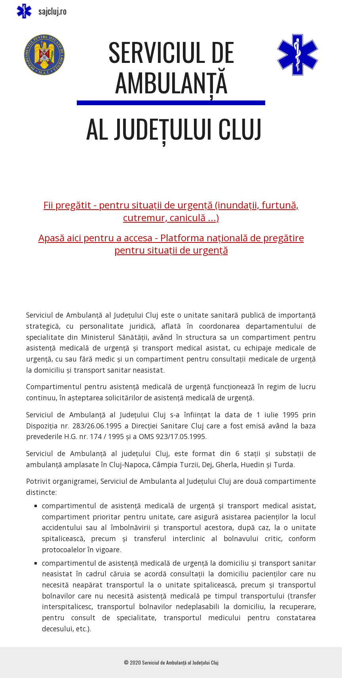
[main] (171, 93)
